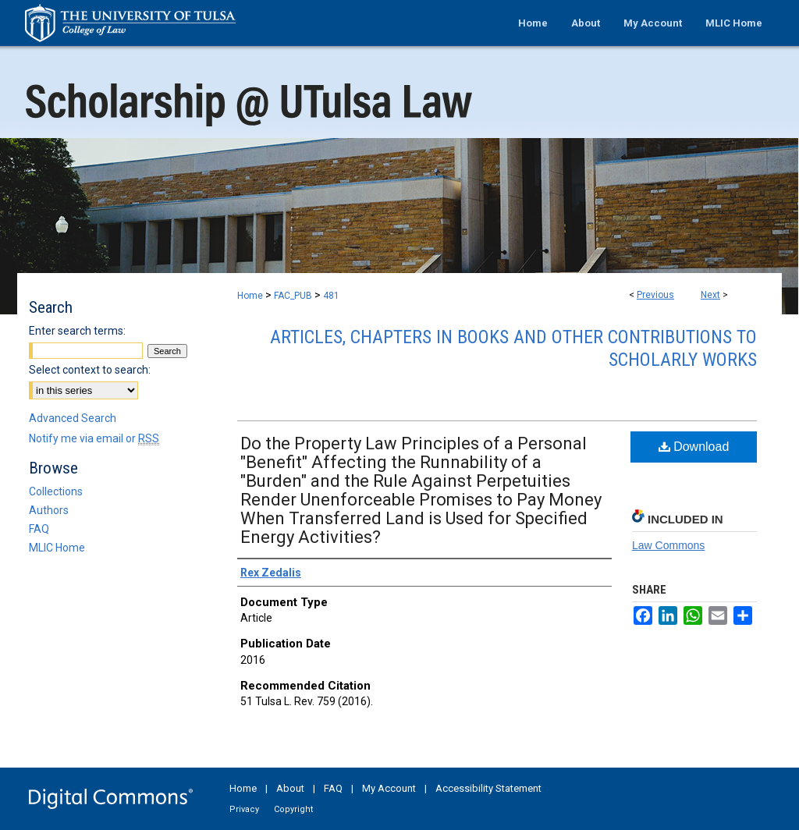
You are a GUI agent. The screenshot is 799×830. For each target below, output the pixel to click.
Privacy (244, 809)
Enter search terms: (77, 331)
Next (710, 294)
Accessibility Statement (488, 788)
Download (694, 446)
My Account (389, 788)
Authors (49, 510)
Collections (56, 491)
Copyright (293, 809)
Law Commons (668, 545)
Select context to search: (90, 370)
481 (331, 295)
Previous (655, 294)
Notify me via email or (94, 438)
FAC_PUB (293, 295)
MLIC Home (57, 547)
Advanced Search (72, 418)
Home (250, 295)
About (290, 788)
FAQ (39, 529)
